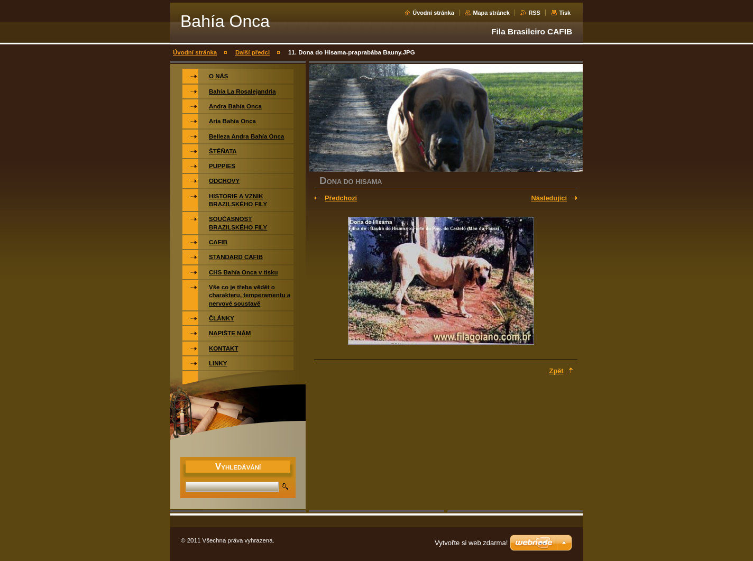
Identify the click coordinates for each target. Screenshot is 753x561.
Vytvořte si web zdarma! (471, 543)
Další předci (252, 52)
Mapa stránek (491, 13)
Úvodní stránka (433, 13)
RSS (534, 13)
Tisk (565, 13)
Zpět (556, 371)
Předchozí (341, 198)
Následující (549, 198)
